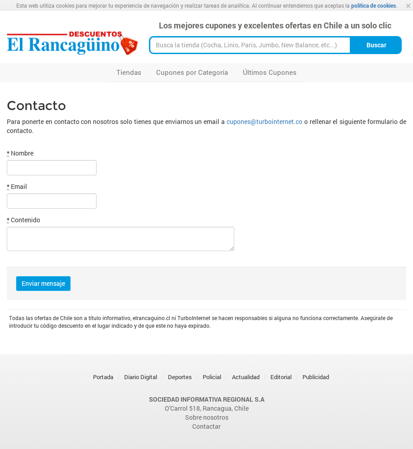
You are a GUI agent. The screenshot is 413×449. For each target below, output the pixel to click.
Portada (103, 377)
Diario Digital (140, 377)
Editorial (281, 377)
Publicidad (315, 377)
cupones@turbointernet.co (264, 121)
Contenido (23, 219)
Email (17, 186)
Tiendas (128, 72)
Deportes (180, 377)
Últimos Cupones (270, 72)
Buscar (376, 45)
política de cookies (373, 5)
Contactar (206, 426)
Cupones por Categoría (192, 72)
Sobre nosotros (206, 417)
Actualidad (246, 377)
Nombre (20, 153)
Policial (212, 377)
